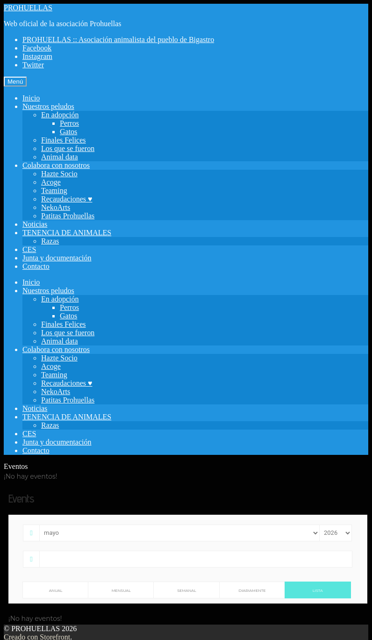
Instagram (37, 56)
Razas (50, 241)
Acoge (51, 182)
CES (29, 249)
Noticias (34, 224)
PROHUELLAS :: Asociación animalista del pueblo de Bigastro (118, 39)
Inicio (31, 98)
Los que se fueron (67, 148)
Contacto (36, 266)
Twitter (33, 65)
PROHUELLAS (28, 8)
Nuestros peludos (48, 106)
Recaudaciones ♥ (66, 199)
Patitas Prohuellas (67, 216)
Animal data (59, 157)
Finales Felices (63, 140)
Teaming (54, 190)
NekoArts (55, 207)
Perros (69, 123)
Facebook (36, 48)
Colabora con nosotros (56, 165)
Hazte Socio (59, 174)
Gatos (68, 132)
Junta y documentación (57, 258)
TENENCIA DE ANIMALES (66, 233)
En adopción (60, 115)
